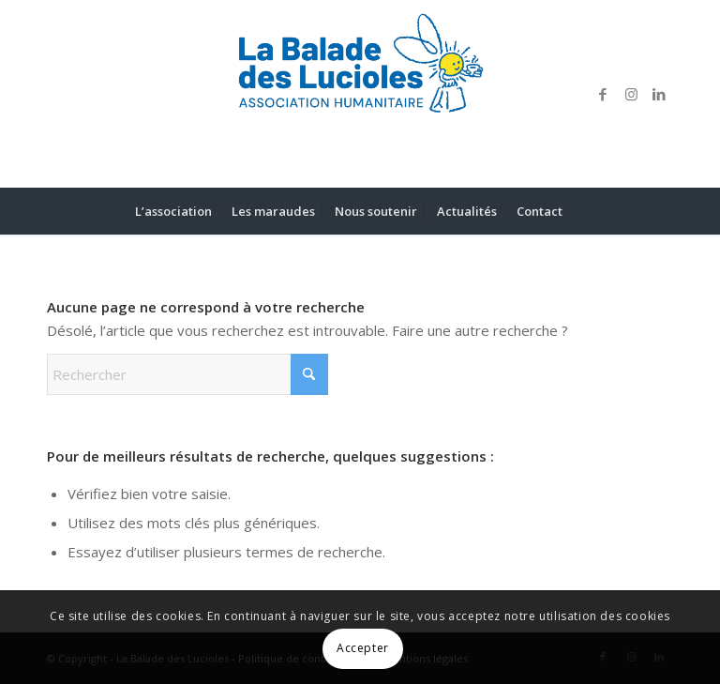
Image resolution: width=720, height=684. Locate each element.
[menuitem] (173, 211)
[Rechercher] (582, 211)
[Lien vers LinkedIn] (659, 94)
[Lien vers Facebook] (603, 94)
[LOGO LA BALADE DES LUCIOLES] (360, 94)
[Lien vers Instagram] (631, 94)
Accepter (363, 648)
